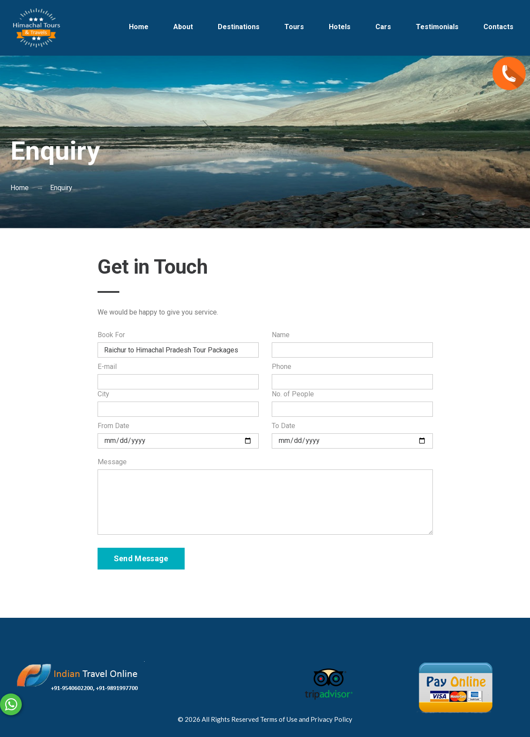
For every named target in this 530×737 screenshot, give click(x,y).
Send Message (141, 558)
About (183, 27)
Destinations (239, 27)
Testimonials (437, 27)
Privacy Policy (331, 719)
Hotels (340, 27)
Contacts (498, 27)
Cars (383, 27)
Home (139, 27)
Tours (294, 27)
